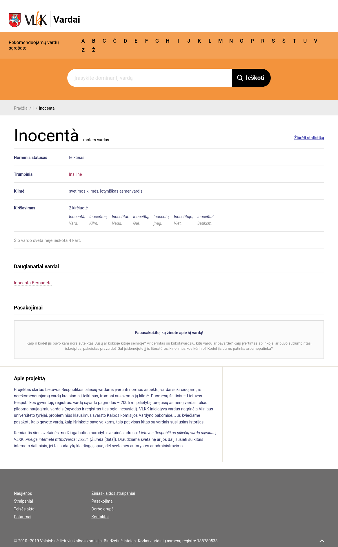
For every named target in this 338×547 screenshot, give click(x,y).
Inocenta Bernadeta (33, 282)
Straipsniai (23, 501)
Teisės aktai (24, 509)
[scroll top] (321, 541)
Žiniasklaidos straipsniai (113, 493)
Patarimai (22, 517)
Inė (79, 174)
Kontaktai (100, 517)
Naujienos (23, 493)
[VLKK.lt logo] (44, 19)
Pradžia (21, 108)
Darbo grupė (103, 509)
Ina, (72, 174)
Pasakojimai (103, 501)
